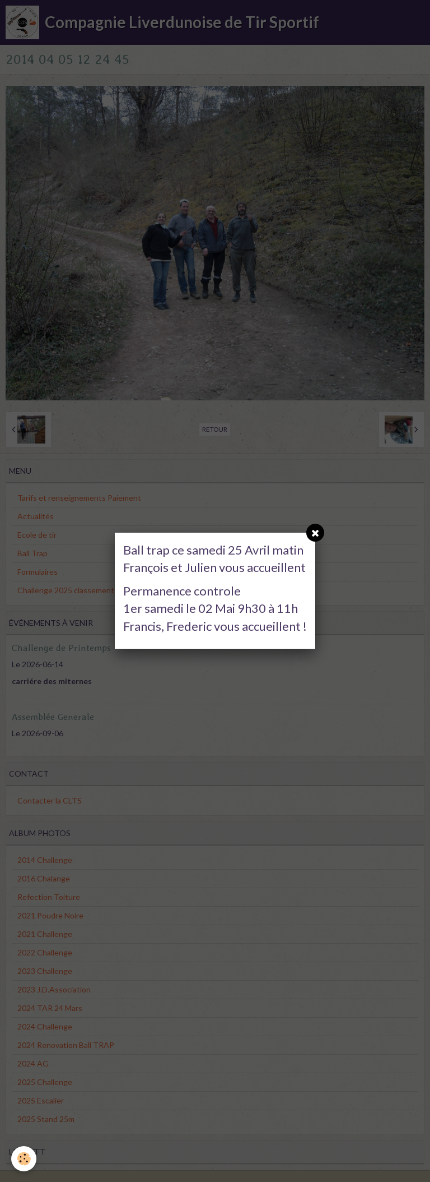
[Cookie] (23, 1158)
